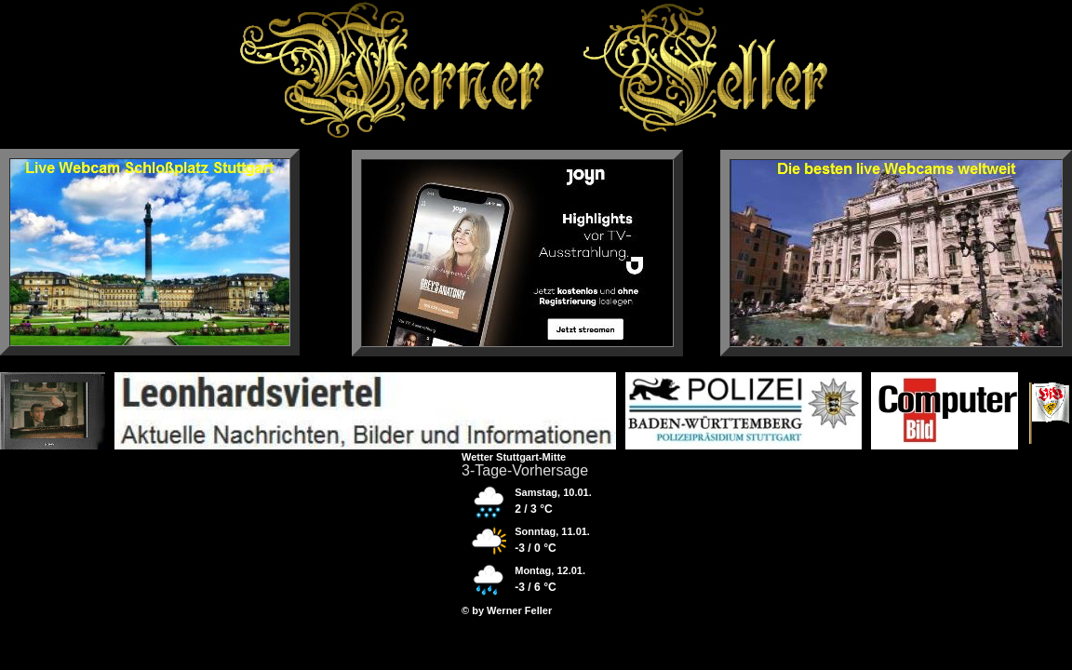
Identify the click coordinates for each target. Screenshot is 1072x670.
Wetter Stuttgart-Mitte (514, 456)
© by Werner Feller (507, 610)
